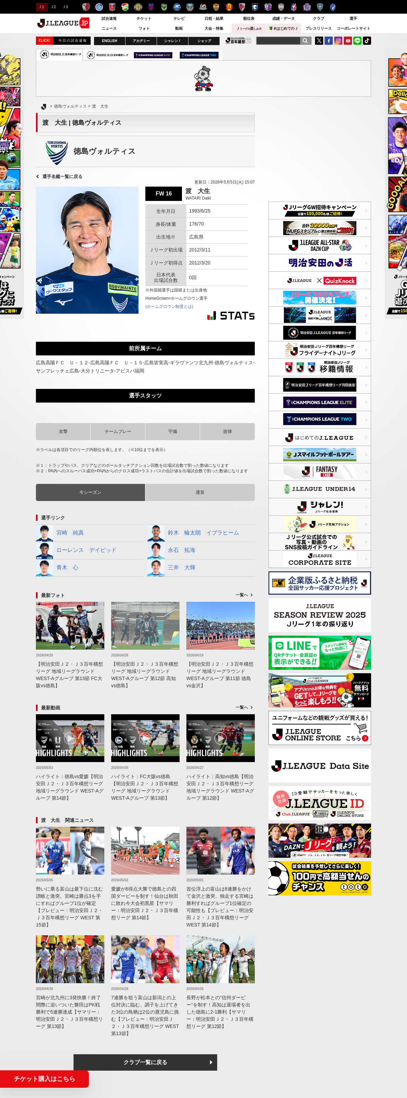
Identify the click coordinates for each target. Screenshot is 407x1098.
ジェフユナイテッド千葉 (125, 7)
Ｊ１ (41, 6)
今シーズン (90, 492)
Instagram (338, 41)
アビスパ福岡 (320, 7)
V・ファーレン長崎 (333, 7)
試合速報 (109, 18)
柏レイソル (138, 7)
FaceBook (329, 41)
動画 (179, 28)
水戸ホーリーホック (99, 7)
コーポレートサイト (353, 28)
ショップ (204, 41)
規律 (227, 431)
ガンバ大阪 (255, 7)
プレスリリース (318, 28)
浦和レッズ (112, 7)
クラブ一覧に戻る (145, 1062)
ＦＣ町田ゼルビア (177, 7)
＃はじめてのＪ (284, 28)
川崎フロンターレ (190, 7)
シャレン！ (172, 41)
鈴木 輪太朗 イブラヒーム (193, 533)
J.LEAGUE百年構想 (238, 40)
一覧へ (242, 595)
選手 (353, 18)
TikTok (367, 41)
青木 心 (57, 568)
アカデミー (141, 41)
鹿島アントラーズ (86, 7)
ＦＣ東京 (151, 7)
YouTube (348, 41)
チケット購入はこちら (44, 1078)
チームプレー (118, 431)
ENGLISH (109, 41)
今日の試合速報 (72, 40)
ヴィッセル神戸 (281, 7)
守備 (172, 431)
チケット (144, 18)
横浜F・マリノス (203, 7)
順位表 (248, 18)
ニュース (109, 28)
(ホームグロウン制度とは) (169, 306)
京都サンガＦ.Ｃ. (242, 7)
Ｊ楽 (248, 28)
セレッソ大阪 (268, 7)
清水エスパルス (216, 7)
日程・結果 (214, 18)
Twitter (319, 41)
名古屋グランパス (229, 7)
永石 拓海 (171, 550)
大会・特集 (214, 28)
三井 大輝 (171, 568)
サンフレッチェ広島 (307, 7)
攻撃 (63, 431)
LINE (357, 41)
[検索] (305, 41)
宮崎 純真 (60, 533)
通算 (200, 492)
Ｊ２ (53, 6)
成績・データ (283, 18)
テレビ (179, 18)
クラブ (318, 18)
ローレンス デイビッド (76, 550)
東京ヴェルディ (164, 7)
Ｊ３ (65, 6)
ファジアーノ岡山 (294, 7)
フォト (144, 28)
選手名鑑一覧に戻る (62, 176)
